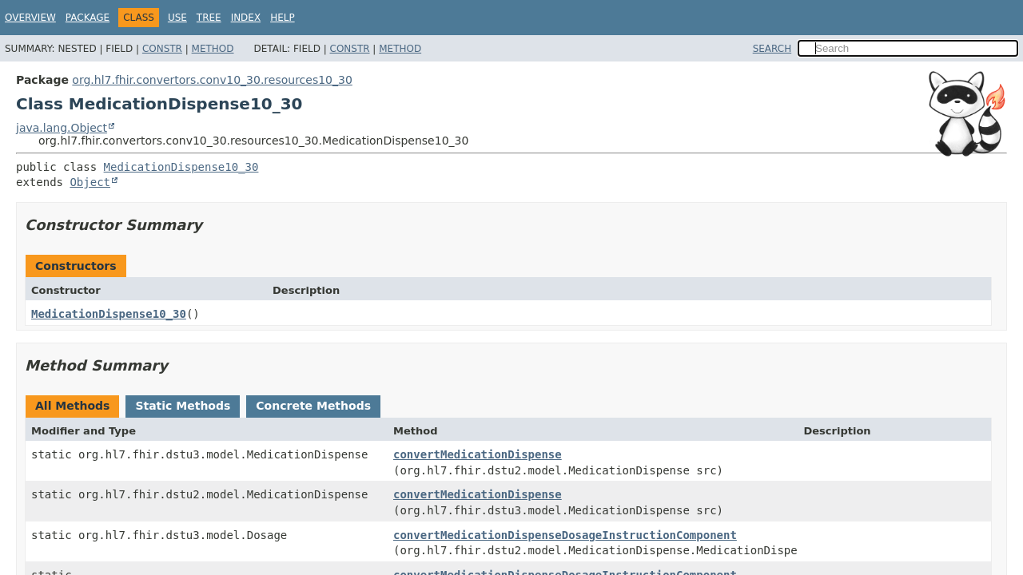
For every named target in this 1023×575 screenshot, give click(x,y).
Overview (30, 17)
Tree (209, 17)
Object (90, 182)
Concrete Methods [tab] (313, 405)
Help (282, 17)
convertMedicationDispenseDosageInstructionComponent (565, 535)
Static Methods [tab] (182, 405)
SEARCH (772, 48)
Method (213, 48)
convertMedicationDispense (477, 454)
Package (87, 17)
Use (177, 17)
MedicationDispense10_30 (181, 167)
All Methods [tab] (72, 405)
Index (246, 17)
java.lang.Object (61, 127)
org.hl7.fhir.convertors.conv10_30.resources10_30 (212, 79)
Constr (162, 48)
